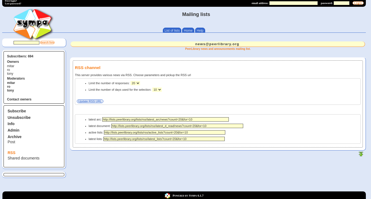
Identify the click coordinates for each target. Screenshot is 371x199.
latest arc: (159, 119)
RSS (11, 153)
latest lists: (157, 139)
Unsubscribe (19, 117)
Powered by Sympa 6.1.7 (188, 195)
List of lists (172, 30)
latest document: (166, 126)
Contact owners (19, 99)
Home (188, 30)
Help (200, 30)
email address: (260, 3)
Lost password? (13, 3)
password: (327, 3)
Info (11, 124)
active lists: (157, 132)
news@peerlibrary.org (217, 44)
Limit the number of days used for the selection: (120, 89)
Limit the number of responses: (110, 83)
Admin (14, 130)
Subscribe (17, 111)
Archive (14, 137)
